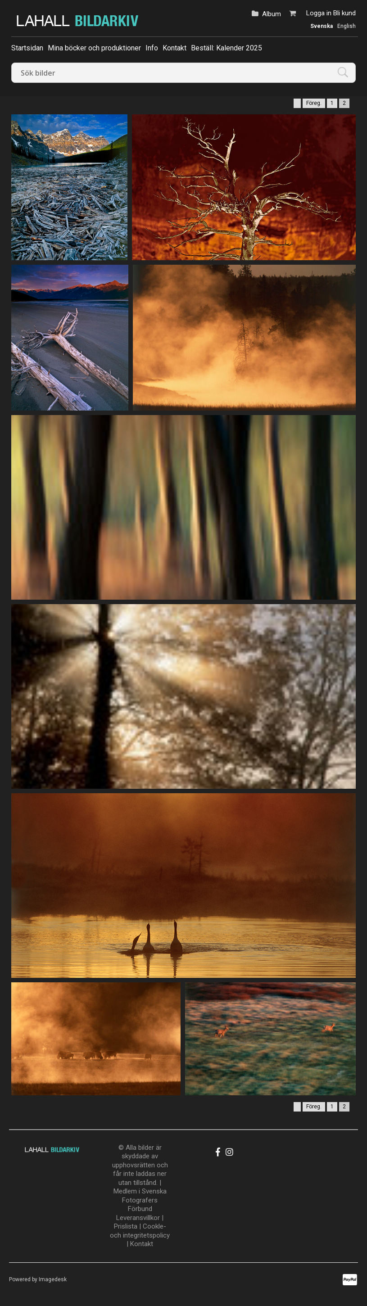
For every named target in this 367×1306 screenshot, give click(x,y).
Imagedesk (53, 1279)
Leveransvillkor (138, 1218)
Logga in (318, 13)
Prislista (125, 1226)
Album (271, 14)
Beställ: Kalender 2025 (226, 48)
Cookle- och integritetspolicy (140, 1230)
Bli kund (344, 13)
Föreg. (314, 103)
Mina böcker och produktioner (94, 48)
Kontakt (174, 48)
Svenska (321, 26)
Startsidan (27, 48)
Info (151, 48)
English (346, 26)
